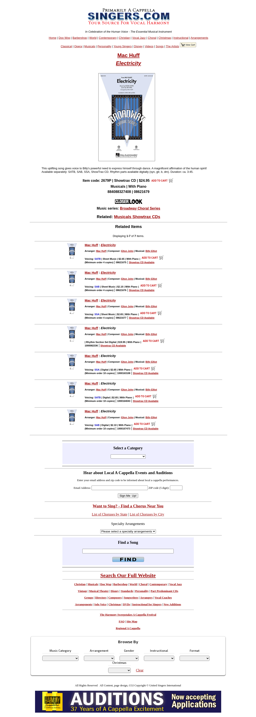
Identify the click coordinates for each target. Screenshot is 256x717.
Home (52, 37)
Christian (124, 37)
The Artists (172, 46)
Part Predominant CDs (164, 591)
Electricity (128, 63)
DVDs (126, 604)
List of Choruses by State (109, 514)
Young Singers (123, 46)
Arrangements (199, 37)
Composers (115, 597)
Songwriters (131, 597)
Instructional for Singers (146, 604)
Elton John (127, 251)
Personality (104, 46)
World (93, 37)
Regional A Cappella (128, 628)
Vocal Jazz (139, 37)
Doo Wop (64, 37)
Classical (66, 46)
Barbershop (79, 37)
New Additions (172, 604)
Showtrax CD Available (142, 262)
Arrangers (146, 597)
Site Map (131, 621)
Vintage (82, 591)
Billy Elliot (151, 251)
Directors (100, 597)
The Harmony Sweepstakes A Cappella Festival (128, 614)
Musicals (89, 46)
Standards (127, 591)
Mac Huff (128, 55)
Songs (160, 46)
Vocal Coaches (163, 597)
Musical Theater (99, 591)
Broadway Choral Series (140, 208)
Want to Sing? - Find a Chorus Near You (128, 506)
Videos (149, 46)
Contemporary (108, 37)
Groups (88, 597)
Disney (138, 46)
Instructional (181, 37)
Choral (152, 37)
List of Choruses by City (147, 514)
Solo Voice (100, 604)
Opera (78, 46)
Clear (140, 670)
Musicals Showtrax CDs (137, 216)
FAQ (121, 621)
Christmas (164, 37)
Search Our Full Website (128, 575)
